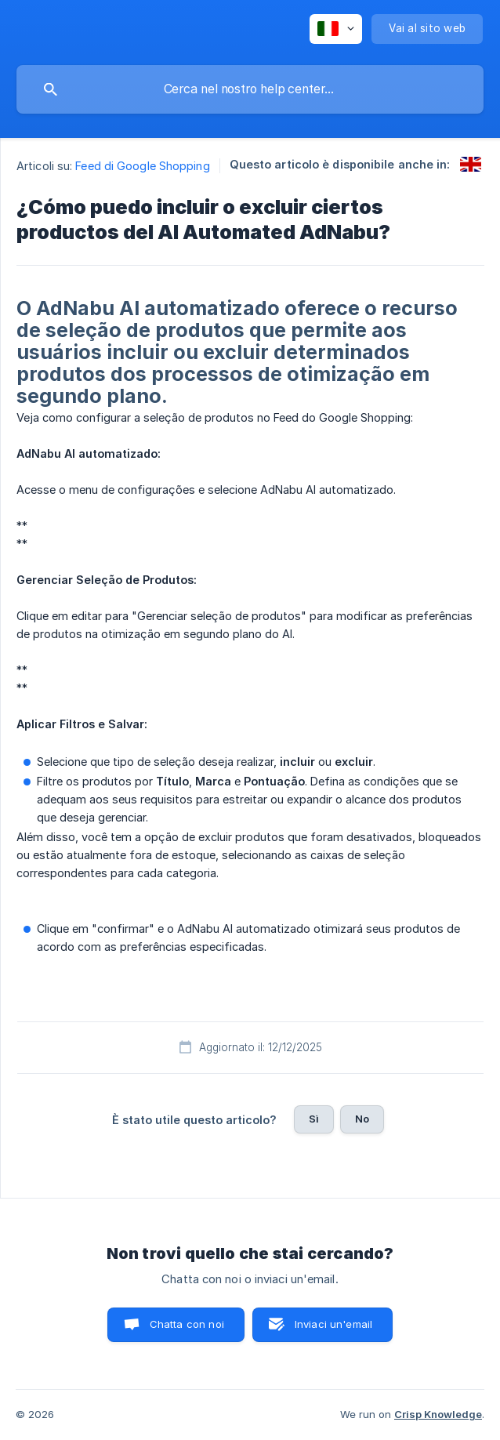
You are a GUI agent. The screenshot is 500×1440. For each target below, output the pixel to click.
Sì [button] (314, 1118)
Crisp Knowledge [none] (438, 1414)
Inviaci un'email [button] (333, 1324)
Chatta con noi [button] (187, 1324)
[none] (336, 29)
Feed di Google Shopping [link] (142, 165)
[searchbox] (250, 89)
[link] (470, 164)
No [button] (362, 1118)
